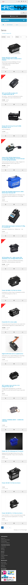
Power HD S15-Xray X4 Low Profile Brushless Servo (11, 126)
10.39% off (3, 305)
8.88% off (3, 76)
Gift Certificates (4, 555)
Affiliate (2, 556)
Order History (4, 563)
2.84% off (3, 140)
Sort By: (3, 37)
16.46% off (3, 240)
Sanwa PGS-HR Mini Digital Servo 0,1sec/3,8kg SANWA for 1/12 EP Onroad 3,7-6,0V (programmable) (13, 159)
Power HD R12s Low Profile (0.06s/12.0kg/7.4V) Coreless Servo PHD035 (12, 59)
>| (9, 527)
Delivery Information (5, 540)
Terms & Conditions (5, 542)
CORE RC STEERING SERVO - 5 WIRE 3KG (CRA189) (12, 420)
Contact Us (3, 546)
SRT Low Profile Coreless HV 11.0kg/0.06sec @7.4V (10, 93)
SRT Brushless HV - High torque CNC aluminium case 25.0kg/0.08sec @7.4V (12, 258)
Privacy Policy (4, 541)
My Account (3, 562)
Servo (17, 24)
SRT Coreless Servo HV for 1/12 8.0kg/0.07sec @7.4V (10, 386)
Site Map (3, 549)
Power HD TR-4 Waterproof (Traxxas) (12, 451)
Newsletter (3, 566)
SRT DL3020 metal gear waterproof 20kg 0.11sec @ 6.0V (13, 226)
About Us (3, 538)
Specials (3, 558)
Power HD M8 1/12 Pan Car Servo (11, 483)
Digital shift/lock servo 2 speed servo (12, 353)
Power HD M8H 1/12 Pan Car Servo (11, 290)
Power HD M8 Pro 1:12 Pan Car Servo (12, 513)
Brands (2, 554)
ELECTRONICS (10, 24)
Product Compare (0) (6, 33)
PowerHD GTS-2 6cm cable (9, 322)
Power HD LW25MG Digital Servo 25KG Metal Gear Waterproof (13, 192)
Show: (17, 37)
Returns (2, 548)
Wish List (3, 565)
